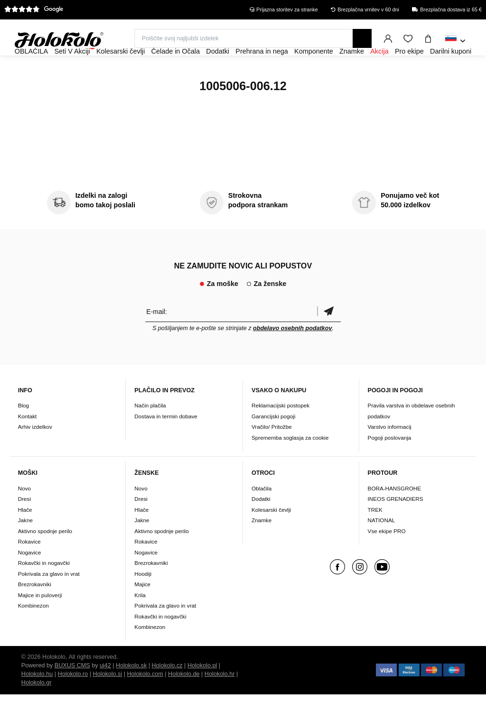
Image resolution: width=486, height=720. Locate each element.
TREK (375, 535)
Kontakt (27, 442)
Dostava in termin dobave (165, 442)
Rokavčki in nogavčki (44, 588)
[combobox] (455, 41)
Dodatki (261, 524)
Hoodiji (142, 599)
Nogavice (29, 578)
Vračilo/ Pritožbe (272, 452)
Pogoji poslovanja (389, 463)
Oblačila (261, 514)
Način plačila (150, 431)
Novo (24, 514)
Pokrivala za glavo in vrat (49, 599)
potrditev (329, 337)
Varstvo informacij (389, 452)
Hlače (25, 535)
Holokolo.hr (220, 699)
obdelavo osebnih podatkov (292, 354)
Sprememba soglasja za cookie (290, 463)
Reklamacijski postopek (280, 431)
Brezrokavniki (34, 610)
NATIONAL (381, 546)
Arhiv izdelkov (35, 452)
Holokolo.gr (36, 708)
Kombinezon (33, 631)
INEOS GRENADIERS (395, 524)
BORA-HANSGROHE (394, 514)
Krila (139, 621)
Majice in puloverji (40, 621)
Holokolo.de (184, 699)
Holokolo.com (145, 699)
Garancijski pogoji (273, 442)
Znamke (261, 546)
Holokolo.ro (73, 699)
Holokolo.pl (202, 691)
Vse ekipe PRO (387, 557)
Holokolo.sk (131, 691)
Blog (23, 431)
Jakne (25, 546)
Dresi (24, 524)
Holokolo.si (107, 699)
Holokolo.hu (37, 699)
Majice (142, 610)
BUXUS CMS (72, 691)
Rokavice (29, 567)
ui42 (105, 691)
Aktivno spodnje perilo (45, 557)
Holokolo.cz (167, 691)
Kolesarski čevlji (271, 535)
